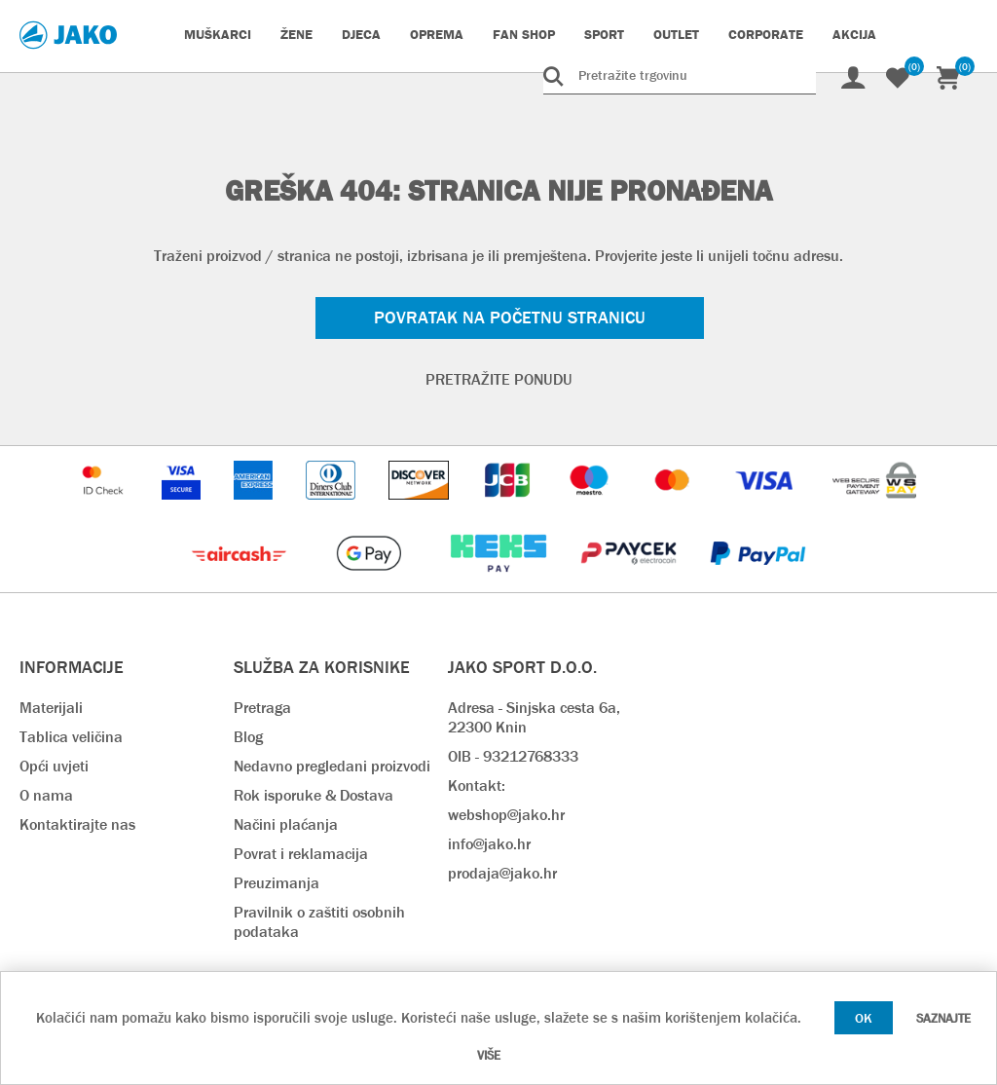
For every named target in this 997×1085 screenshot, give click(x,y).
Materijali (51, 707)
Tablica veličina (71, 737)
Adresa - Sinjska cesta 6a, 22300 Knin (534, 717)
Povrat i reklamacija (301, 853)
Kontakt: (476, 785)
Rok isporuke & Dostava (313, 795)
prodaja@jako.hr (502, 873)
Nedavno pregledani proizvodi (332, 766)
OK (863, 1018)
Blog (248, 737)
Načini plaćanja (286, 824)
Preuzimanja (276, 883)
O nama (46, 795)
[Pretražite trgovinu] (679, 75)
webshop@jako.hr (506, 814)
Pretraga (262, 707)
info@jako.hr (489, 844)
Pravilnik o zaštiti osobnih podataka (319, 922)
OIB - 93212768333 (513, 756)
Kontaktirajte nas (77, 824)
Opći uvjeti (54, 766)
